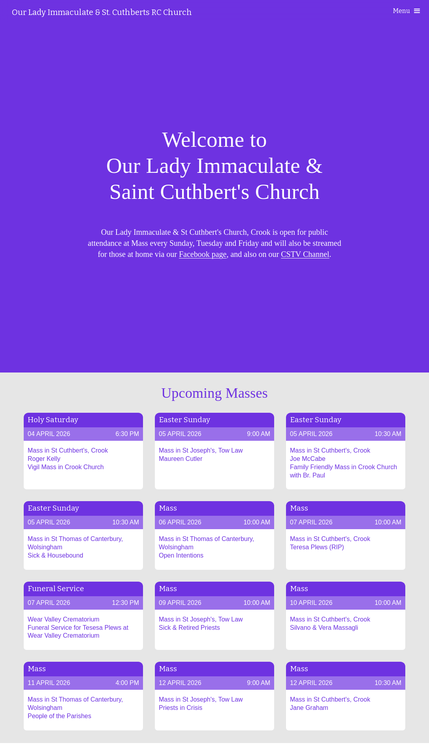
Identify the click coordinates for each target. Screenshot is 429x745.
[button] (407, 11)
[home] (102, 12)
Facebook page (203, 254)
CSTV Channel (305, 254)
